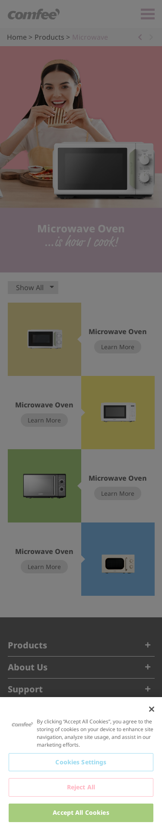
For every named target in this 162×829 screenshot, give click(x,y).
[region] (81, 763)
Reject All (81, 787)
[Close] (151, 709)
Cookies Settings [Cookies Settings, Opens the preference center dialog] (80, 762)
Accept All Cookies (81, 812)
